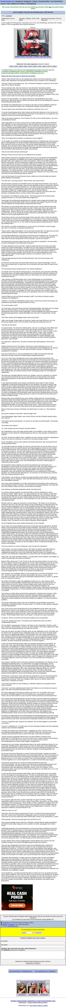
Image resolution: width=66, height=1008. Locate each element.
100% (54, 66)
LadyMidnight (44, 994)
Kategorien (27, 1)
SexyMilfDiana (33, 994)
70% (39, 66)
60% (35, 66)
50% (30, 66)
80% (44, 66)
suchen (3, 3)
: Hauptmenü (12, 1)
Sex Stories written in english (39, 1005)
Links (8, 3)
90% (49, 66)
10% (11, 66)
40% (25, 66)
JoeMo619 (6, 922)
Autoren (35, 1)
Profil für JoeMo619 (9, 924)
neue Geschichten (57, 1)
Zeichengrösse (31, 3)
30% (21, 66)
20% (16, 66)
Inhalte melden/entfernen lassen (37, 1002)
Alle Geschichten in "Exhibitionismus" (20, 971)
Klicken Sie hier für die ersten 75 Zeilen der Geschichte (18, 76)
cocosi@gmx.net (13, 926)
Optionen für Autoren (18, 3)
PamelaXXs (22, 994)
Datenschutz (22, 1002)
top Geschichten (44, 1)
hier (50, 7)
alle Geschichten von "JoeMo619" (45, 971)
